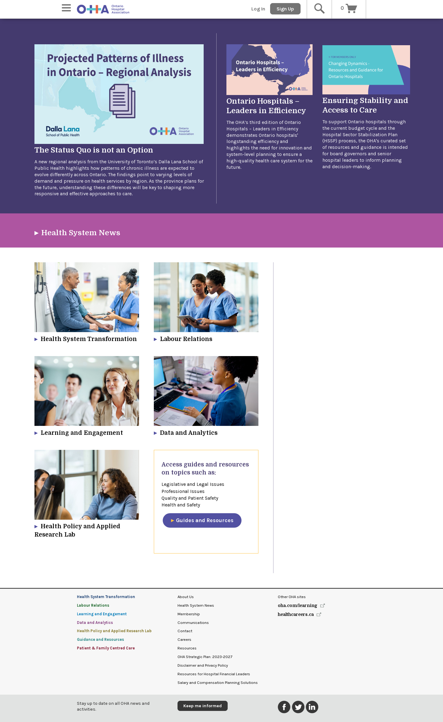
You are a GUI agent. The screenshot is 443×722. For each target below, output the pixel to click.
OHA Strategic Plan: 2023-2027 (205, 656)
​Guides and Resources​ (204, 520)
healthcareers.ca (296, 614)
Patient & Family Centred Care (106, 648)
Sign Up (285, 9)
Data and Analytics (95, 622)
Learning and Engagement (102, 614)
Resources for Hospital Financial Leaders (214, 674)
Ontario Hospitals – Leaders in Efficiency (266, 106)
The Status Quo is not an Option (93, 150)
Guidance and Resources (100, 639)
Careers (184, 639)
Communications (193, 622)
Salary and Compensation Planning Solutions (218, 682)
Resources (187, 648)
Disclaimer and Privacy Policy (203, 665)
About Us (186, 596)
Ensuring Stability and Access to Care (365, 105)
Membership (189, 614)
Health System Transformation (106, 596)
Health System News (80, 232)
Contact (185, 631)
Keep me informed (202, 705)
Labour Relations (93, 605)
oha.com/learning (297, 605)
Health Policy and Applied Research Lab (114, 631)
